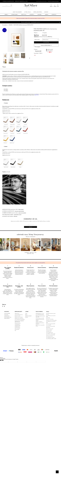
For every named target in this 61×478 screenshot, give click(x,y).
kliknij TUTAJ (37, 94)
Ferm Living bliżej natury (49, 332)
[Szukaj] (11, 5)
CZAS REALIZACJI (17, 324)
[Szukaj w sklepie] (6, 5)
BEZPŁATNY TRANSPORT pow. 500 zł (21, 1)
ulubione (51, 6)
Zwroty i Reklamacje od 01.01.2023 (20, 319)
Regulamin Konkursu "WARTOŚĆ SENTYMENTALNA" (19, 321)
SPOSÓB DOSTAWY (17, 325)
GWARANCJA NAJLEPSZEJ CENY (8, 1)
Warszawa (27, 236)
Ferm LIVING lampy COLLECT (50, 337)
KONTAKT (26, 317)
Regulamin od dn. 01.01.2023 (19, 317)
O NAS (26, 313)
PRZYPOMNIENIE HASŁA (7, 317)
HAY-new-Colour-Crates (49, 328)
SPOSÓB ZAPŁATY (17, 326)
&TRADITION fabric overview (40, 313)
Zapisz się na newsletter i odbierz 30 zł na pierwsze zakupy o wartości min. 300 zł (30, 18)
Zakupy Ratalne (17, 329)
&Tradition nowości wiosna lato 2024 (51, 320)
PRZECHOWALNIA (7, 318)
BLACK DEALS (48, 327)
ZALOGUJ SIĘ (6, 314)
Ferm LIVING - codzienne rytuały (50, 333)
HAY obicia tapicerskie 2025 (40, 318)
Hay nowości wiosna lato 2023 (50, 326)
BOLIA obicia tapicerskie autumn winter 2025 (40, 316)
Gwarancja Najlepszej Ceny (19, 314)
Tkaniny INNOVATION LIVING (40, 314)
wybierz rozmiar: (37, 39)
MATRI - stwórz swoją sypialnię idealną (40, 325)
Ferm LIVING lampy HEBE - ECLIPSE (51, 338)
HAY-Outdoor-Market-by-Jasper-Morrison (51, 314)
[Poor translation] (2, 360)
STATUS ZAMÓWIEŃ (7, 313)
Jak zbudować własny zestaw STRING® (40, 320)
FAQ (15, 330)
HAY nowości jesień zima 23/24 (50, 323)
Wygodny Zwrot (17, 313)
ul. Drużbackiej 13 (32, 236)
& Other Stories (27, 12)
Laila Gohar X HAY (48, 331)
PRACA (26, 314)
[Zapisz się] (30, 227)
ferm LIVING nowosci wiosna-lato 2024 (50, 316)
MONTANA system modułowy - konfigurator (40, 323)
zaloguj (55, 6)
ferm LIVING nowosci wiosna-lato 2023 (50, 322)
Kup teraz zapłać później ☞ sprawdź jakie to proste (30, 22)
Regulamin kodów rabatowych (19, 318)
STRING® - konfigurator (39, 321)
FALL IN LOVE (48, 317)
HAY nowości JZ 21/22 (49, 336)
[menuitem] (6, 14)
